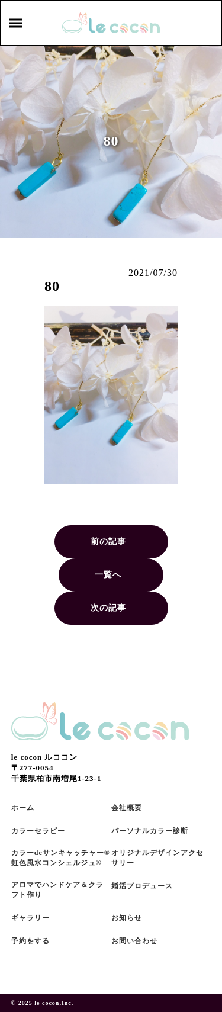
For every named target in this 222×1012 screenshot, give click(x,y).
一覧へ (108, 574)
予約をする (30, 941)
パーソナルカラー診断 (149, 831)
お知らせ (126, 918)
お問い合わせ (134, 941)
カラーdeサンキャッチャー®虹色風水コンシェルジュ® (60, 858)
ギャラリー (30, 918)
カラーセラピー (38, 831)
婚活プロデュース (142, 886)
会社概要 (126, 808)
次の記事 (108, 607)
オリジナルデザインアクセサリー (157, 858)
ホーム (22, 808)
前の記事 (108, 541)
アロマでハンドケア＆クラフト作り (57, 890)
